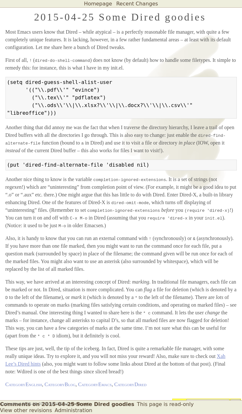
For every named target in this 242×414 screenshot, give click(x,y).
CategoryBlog (60, 384)
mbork (75, 404)
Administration (73, 410)
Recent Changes (137, 4)
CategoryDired (130, 384)
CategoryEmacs (95, 384)
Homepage (98, 4)
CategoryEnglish (23, 384)
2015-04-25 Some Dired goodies (120, 17)
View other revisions (26, 410)
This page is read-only (165, 404)
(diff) (86, 404)
